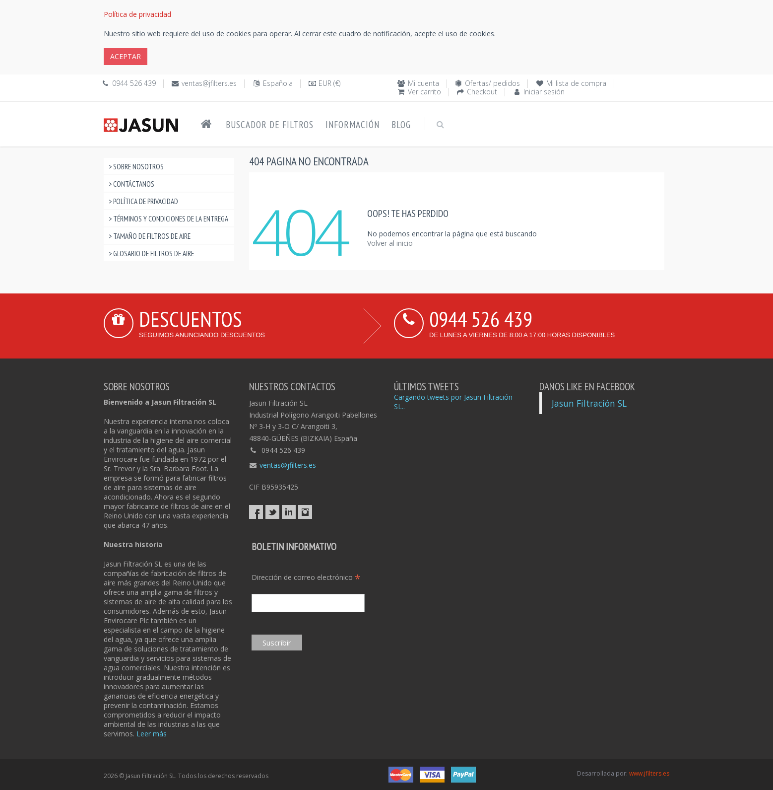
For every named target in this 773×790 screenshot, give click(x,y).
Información (352, 125)
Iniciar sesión (544, 91)
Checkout (482, 91)
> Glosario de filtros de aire (151, 253)
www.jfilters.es (649, 773)
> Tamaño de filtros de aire (150, 236)
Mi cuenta (423, 83)
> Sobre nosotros (136, 166)
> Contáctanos (131, 184)
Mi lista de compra (576, 83)
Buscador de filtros (270, 125)
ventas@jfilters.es (209, 83)
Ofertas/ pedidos (492, 83)
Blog (401, 125)
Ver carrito (424, 91)
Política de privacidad (137, 14)
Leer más (151, 733)
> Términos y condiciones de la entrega (168, 218)
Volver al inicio (390, 243)
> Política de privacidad (143, 201)
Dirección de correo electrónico (306, 577)
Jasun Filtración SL (589, 403)
